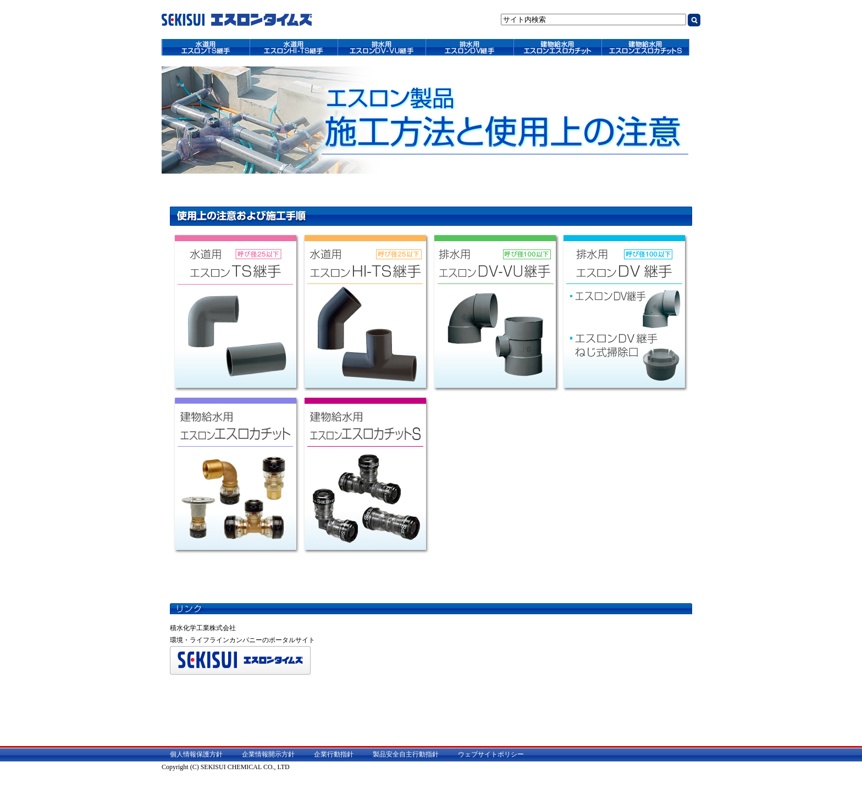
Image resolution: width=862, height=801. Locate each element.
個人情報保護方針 (196, 754)
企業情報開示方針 (268, 754)
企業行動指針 (333, 754)
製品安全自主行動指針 (406, 754)
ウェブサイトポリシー (491, 754)
